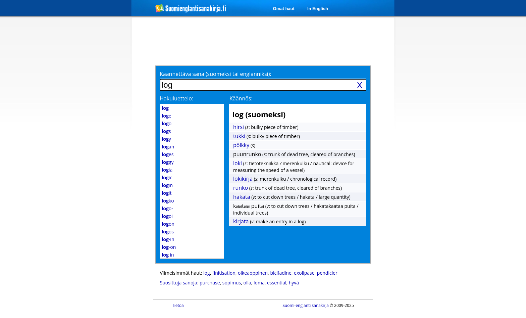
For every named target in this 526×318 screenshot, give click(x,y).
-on (169, 247)
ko (168, 200)
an (168, 146)
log (206, 273)
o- (167, 208)
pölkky (241, 145)
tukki (239, 136)
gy (167, 162)
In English (317, 8)
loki (237, 163)
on (168, 224)
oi (167, 216)
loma (259, 282)
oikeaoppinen (253, 273)
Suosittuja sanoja (178, 282)
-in (168, 239)
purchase (210, 282)
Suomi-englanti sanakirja (305, 305)
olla (247, 282)
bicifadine (280, 273)
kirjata (241, 221)
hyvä (294, 282)
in (167, 185)
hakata (241, 196)
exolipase (304, 273)
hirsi (238, 127)
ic (167, 177)
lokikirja (243, 178)
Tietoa (178, 305)
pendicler (327, 273)
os (168, 231)
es (167, 154)
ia (167, 170)
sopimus (231, 282)
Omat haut (284, 8)
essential (276, 282)
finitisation (223, 273)
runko (240, 187)
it (166, 193)
